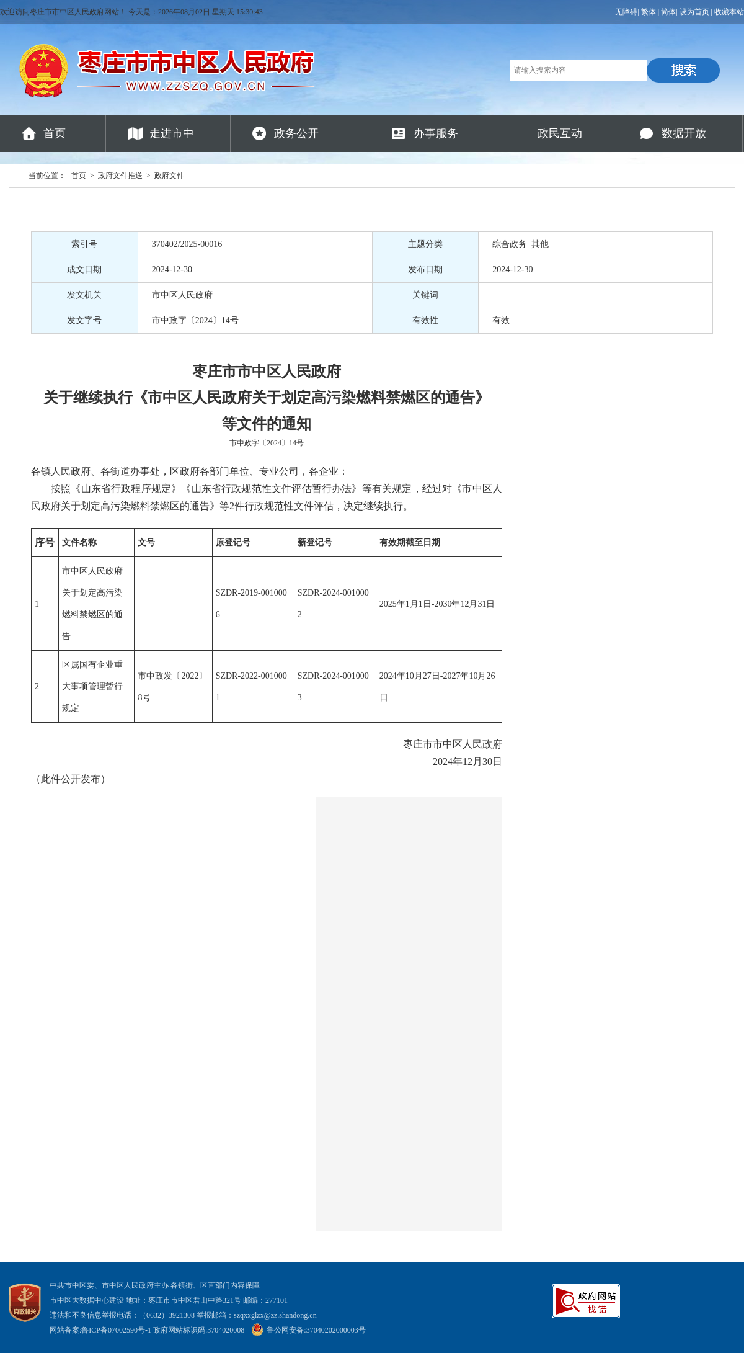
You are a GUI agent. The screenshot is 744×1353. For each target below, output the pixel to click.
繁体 (648, 11)
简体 (668, 11)
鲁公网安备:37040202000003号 (308, 1330)
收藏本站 (729, 11)
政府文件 (169, 175)
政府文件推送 (120, 175)
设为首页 (694, 11)
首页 (54, 133)
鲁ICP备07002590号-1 (116, 1330)
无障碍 (626, 11)
